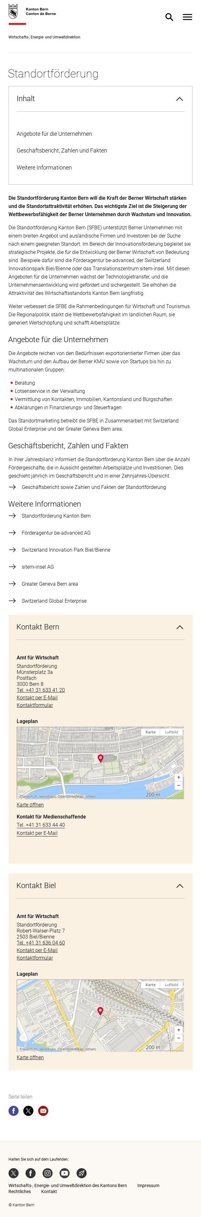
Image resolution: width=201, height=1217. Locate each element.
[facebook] (14, 1112)
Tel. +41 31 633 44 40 (41, 825)
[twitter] (28, 1112)
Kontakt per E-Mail (37, 833)
